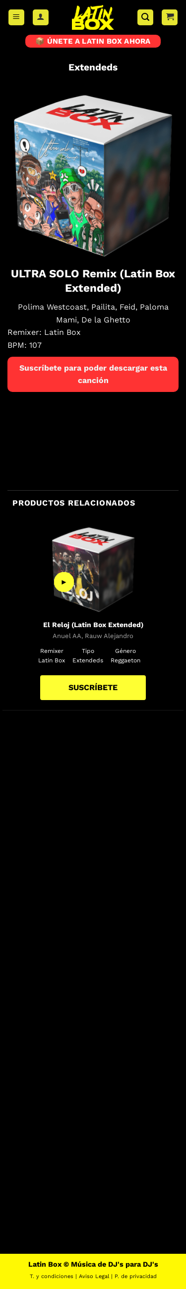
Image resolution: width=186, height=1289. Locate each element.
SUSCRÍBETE (93, 687)
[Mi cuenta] (41, 17)
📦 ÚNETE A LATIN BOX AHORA (93, 41)
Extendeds (93, 67)
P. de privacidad (136, 1276)
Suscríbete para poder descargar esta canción (93, 374)
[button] (16, 17)
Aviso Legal (94, 1276)
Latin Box (62, 332)
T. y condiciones (51, 1276)
